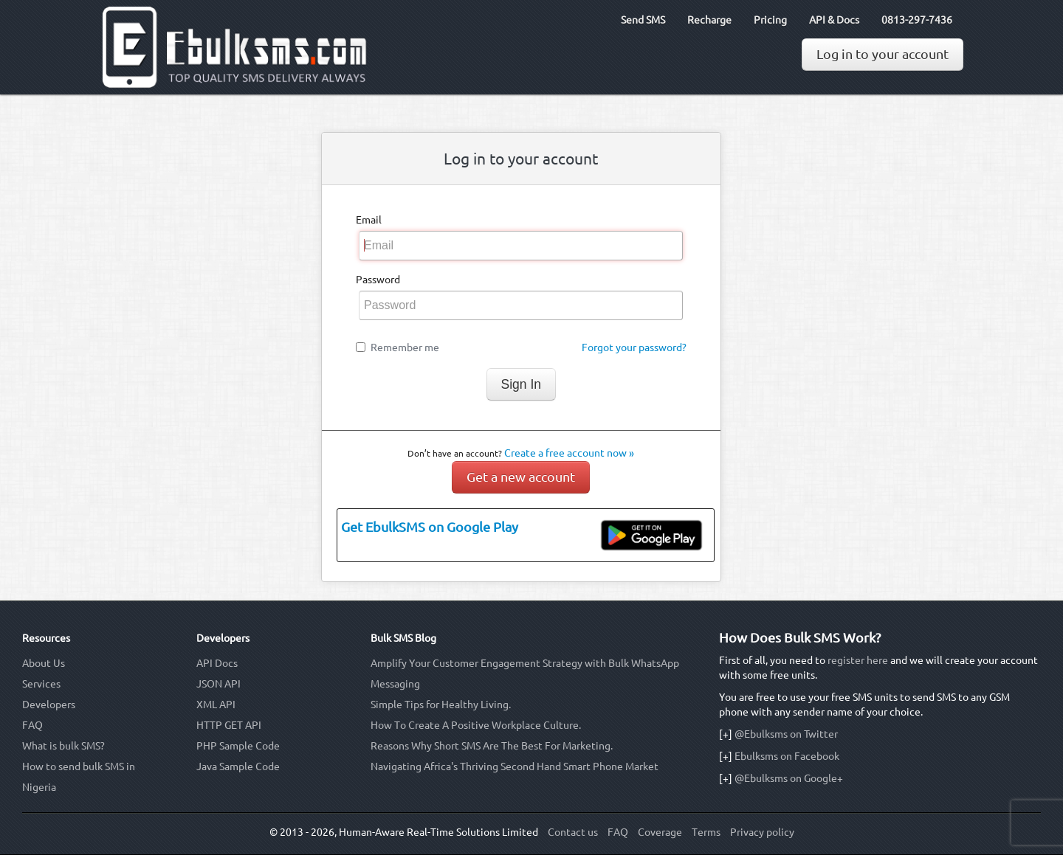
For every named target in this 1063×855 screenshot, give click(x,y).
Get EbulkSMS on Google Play (429, 527)
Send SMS (643, 20)
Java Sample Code (238, 766)
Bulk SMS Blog (403, 638)
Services (41, 684)
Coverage (660, 832)
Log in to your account (882, 54)
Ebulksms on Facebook (787, 756)
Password (378, 279)
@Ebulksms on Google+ (789, 778)
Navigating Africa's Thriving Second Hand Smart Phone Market (514, 766)
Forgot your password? (634, 347)
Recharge (709, 20)
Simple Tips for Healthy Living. (441, 704)
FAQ (32, 725)
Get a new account (521, 477)
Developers (48, 704)
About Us (43, 663)
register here (858, 660)
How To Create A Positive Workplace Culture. (476, 725)
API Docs (217, 663)
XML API (215, 704)
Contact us (573, 832)
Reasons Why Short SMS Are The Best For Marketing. (492, 746)
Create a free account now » (569, 453)
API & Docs (834, 20)
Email (369, 220)
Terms (706, 832)
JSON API (218, 684)
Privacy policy (762, 832)
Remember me (405, 347)
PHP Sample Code (238, 746)
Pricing (770, 20)
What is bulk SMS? (63, 746)
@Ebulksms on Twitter (786, 734)
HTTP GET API (228, 725)
